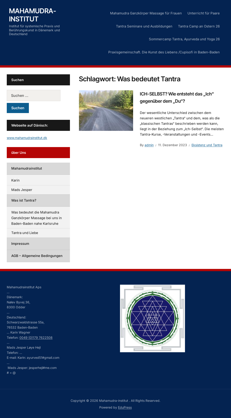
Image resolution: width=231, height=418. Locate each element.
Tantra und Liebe (24, 233)
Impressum (20, 243)
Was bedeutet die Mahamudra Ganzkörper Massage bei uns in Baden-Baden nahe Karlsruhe (36, 218)
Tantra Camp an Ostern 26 (199, 26)
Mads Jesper (21, 190)
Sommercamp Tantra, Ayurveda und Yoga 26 (184, 39)
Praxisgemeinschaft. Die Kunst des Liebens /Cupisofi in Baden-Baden (164, 52)
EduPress (125, 407)
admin (149, 145)
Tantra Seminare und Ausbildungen (144, 26)
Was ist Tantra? (23, 200)
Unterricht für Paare (203, 13)
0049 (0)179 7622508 (36, 337)
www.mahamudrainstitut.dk (27, 138)
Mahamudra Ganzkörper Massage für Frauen (146, 13)
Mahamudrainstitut (26, 168)
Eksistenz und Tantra (207, 145)
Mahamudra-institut (32, 15)
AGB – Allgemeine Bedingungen (36, 256)
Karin (15, 180)
